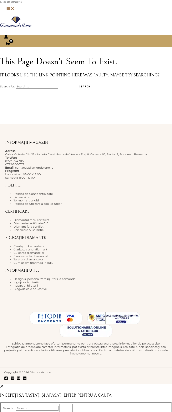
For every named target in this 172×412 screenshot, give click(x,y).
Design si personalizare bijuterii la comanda (44, 279)
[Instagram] (12, 379)
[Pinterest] (18, 379)
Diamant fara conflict (29, 226)
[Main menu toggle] (10, 8)
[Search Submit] (65, 86)
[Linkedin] (25, 379)
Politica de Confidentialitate (33, 193)
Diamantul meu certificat (32, 220)
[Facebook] (6, 379)
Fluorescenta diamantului (32, 256)
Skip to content (11, 1)
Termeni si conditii (27, 200)
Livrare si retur (24, 197)
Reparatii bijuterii (26, 285)
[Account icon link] (6, 37)
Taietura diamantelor (28, 259)
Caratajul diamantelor (29, 246)
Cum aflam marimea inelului (34, 262)
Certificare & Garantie (29, 230)
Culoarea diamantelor (29, 252)
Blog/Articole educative (30, 289)
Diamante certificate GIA (31, 223)
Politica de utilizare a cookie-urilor (38, 203)
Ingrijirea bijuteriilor (27, 282)
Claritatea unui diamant (30, 249)
